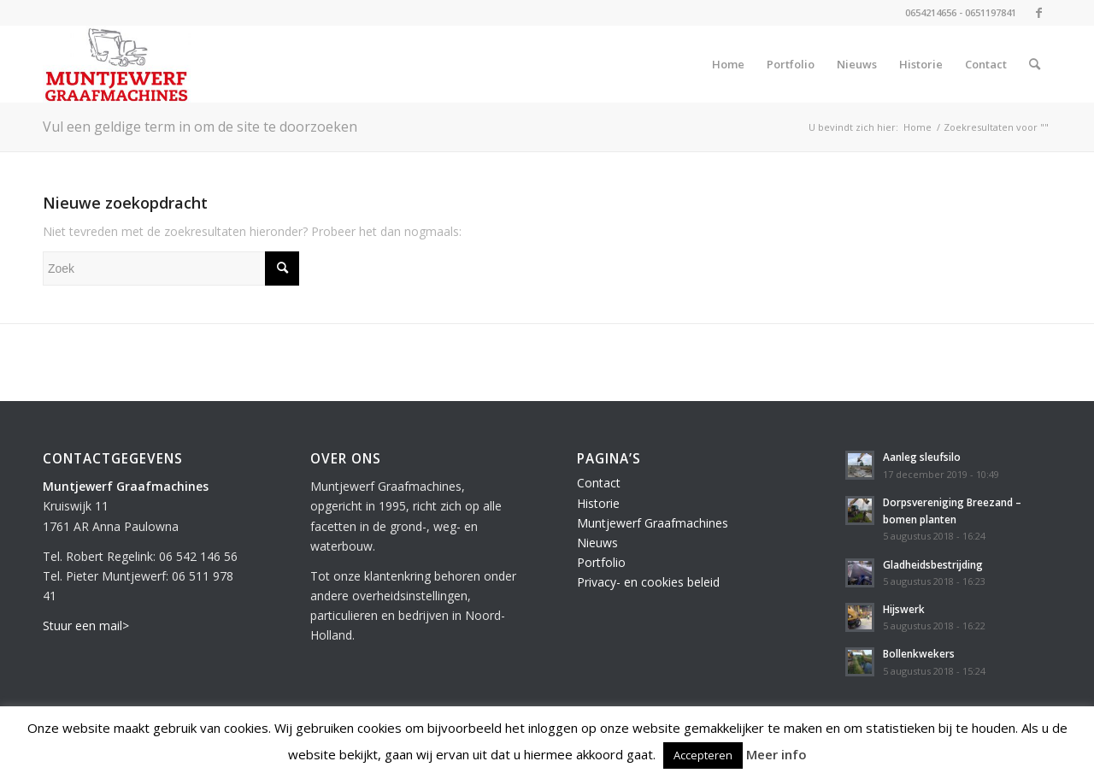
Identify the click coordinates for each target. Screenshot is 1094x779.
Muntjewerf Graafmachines (652, 523)
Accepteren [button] (702, 755)
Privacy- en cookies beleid (648, 582)
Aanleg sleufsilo (922, 456)
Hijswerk (904, 609)
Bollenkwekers (919, 653)
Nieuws (597, 542)
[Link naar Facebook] (1038, 13)
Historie (598, 503)
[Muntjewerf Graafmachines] (117, 64)
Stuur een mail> (86, 625)
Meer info (776, 754)
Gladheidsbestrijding (933, 564)
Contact (599, 483)
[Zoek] (1034, 64)
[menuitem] (728, 64)
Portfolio (601, 562)
